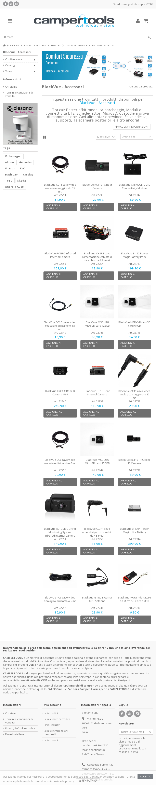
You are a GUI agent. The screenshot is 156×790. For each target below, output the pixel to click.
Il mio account (51, 705)
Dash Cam (11, 174)
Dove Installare (14, 734)
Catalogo (10, 65)
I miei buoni (51, 740)
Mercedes (25, 162)
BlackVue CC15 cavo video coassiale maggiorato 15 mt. (60, 188)
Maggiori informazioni (132, 126)
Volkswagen (13, 156)
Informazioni (12, 79)
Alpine (9, 162)
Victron (10, 168)
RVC (22, 168)
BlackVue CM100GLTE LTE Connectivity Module (134, 186)
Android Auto (14, 186)
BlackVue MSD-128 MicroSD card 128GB (97, 323)
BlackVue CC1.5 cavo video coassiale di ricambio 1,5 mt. (60, 325)
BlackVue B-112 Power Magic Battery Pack (134, 255)
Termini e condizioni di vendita (19, 94)
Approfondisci (88, 781)
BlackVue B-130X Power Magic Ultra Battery (134, 530)
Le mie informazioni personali (56, 732)
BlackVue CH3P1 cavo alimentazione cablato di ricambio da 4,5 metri (97, 257)
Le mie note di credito (57, 719)
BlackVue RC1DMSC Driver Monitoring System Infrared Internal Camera (60, 532)
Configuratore (14, 59)
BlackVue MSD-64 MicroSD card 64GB (134, 323)
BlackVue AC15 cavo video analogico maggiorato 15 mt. (134, 394)
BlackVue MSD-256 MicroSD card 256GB (97, 461)
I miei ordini (51, 713)
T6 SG (9, 180)
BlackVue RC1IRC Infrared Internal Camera (60, 255)
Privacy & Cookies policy (20, 728)
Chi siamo (11, 86)
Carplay (28, 174)
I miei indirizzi (52, 725)
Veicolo (9, 71)
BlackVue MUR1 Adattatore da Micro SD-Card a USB (134, 599)
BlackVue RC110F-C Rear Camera (97, 186)
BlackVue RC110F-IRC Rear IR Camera (134, 461)
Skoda (21, 180)
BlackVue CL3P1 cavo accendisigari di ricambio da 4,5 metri (97, 532)
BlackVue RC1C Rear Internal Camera (97, 392)
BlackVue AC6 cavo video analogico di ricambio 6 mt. (60, 599)
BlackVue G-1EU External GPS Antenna (97, 599)
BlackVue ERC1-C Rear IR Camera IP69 (60, 392)
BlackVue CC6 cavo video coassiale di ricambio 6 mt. (60, 461)
